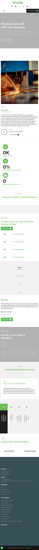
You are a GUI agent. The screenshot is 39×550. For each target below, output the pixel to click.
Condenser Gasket (30, 451)
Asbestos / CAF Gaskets (7, 500)
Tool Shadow (4, 514)
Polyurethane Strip (5, 516)
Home (2, 487)
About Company (5, 489)
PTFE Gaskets (4, 503)
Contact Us (4, 494)
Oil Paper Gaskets (5, 512)
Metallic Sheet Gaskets (7, 507)
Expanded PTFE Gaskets (7, 505)
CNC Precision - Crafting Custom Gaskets (11, 521)
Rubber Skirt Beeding (6, 509)
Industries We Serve (6, 492)
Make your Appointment (6, 312)
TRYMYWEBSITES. (26, 548)
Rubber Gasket (4, 519)
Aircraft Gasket (9, 451)
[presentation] (13, 319)
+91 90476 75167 (5, 472)
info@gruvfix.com (6, 314)
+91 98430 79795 (5, 471)
